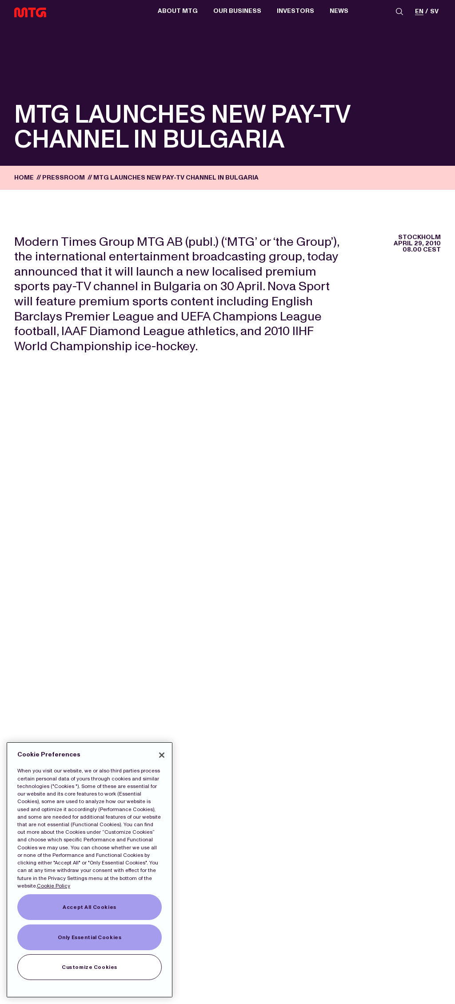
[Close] (162, 755)
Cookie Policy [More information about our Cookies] (53, 886)
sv (434, 11)
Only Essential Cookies (90, 937)
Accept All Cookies (89, 907)
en (419, 11)
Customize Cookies (89, 967)
